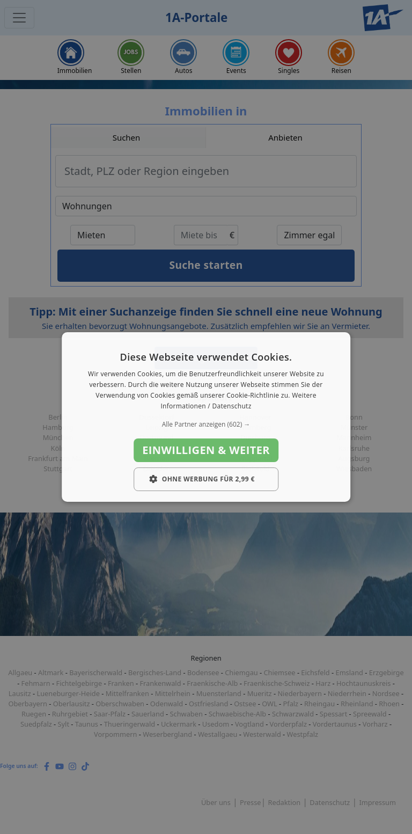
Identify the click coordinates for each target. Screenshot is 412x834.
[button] (206, 424)
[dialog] (206, 417)
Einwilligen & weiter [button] (206, 450)
